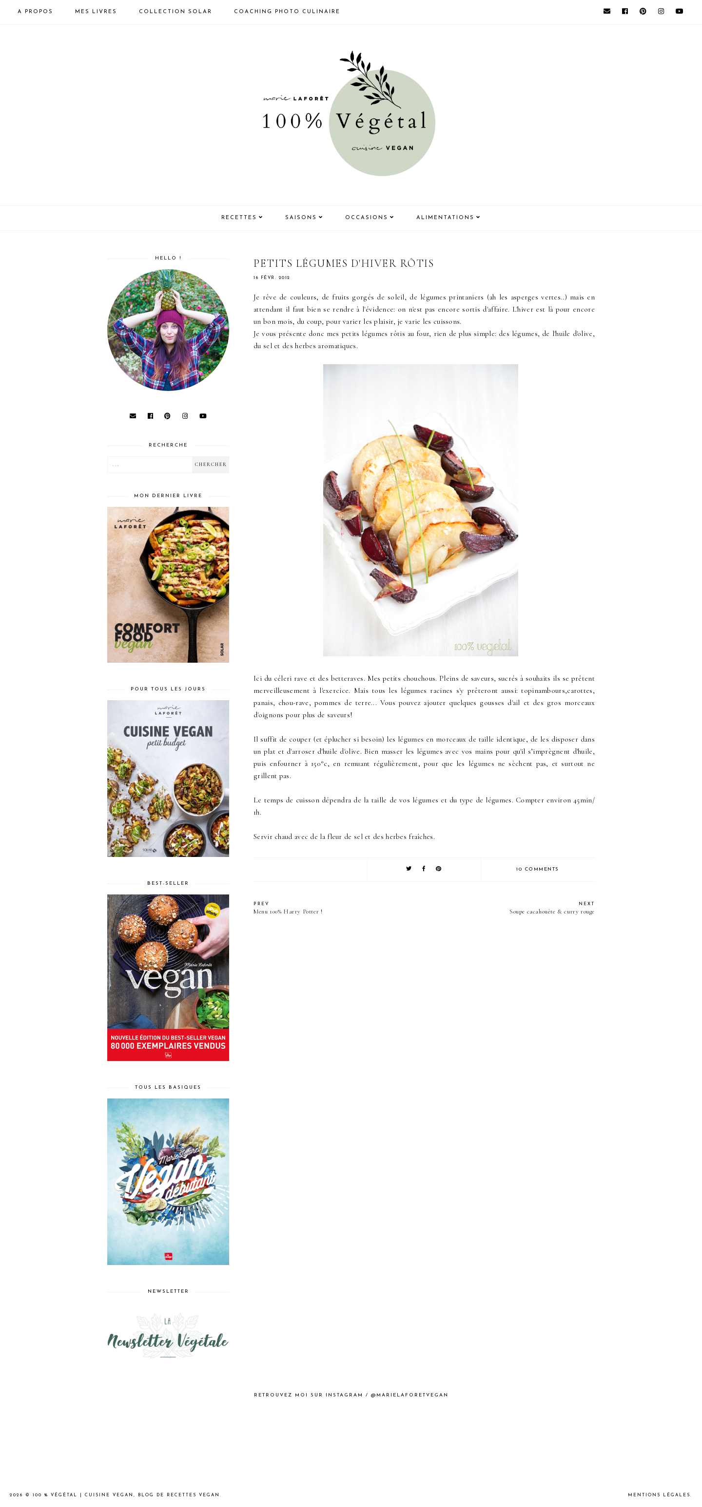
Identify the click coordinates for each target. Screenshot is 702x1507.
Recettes (239, 218)
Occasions (366, 218)
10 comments (537, 869)
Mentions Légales (659, 1495)
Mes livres (96, 12)
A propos (35, 12)
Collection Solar (175, 12)
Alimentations (445, 218)
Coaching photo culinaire (287, 12)
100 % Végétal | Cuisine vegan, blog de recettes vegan (126, 1495)
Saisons (301, 218)
